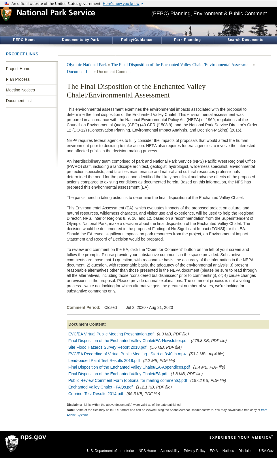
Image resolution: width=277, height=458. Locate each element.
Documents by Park (80, 40)
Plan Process (18, 79)
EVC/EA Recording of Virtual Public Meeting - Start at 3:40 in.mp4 (127, 354)
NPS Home (147, 451)
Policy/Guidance (136, 40)
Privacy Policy (195, 451)
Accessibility (170, 451)
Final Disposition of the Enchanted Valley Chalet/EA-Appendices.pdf (129, 367)
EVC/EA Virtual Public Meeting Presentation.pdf (110, 334)
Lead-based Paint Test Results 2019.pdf (104, 360)
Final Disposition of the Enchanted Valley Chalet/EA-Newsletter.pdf (128, 340)
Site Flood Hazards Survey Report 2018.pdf (107, 347)
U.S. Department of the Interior (110, 451)
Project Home (18, 68)
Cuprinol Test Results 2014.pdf (95, 393)
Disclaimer (246, 451)
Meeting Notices (20, 90)
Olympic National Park (87, 64)
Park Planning (187, 40)
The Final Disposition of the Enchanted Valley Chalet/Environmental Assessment (181, 64)
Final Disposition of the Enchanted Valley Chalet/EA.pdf (117, 373)
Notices (228, 451)
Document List (19, 100)
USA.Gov (266, 451)
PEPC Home (24, 40)
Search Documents (245, 40)
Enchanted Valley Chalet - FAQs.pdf (100, 387)
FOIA (214, 451)
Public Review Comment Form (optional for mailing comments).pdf (127, 380)
